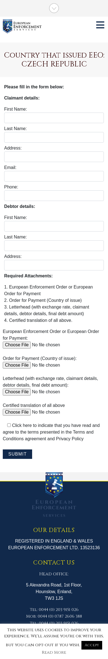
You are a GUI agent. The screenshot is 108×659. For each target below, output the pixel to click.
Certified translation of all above (45, 408)
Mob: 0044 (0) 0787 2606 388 (54, 616)
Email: (54, 173)
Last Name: (54, 134)
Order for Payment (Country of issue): (45, 361)
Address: (54, 154)
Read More (54, 652)
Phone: (54, 193)
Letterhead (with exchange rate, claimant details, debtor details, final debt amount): (50, 385)
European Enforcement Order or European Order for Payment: (51, 338)
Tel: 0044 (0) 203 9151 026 (54, 610)
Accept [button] (92, 645)
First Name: (54, 115)
